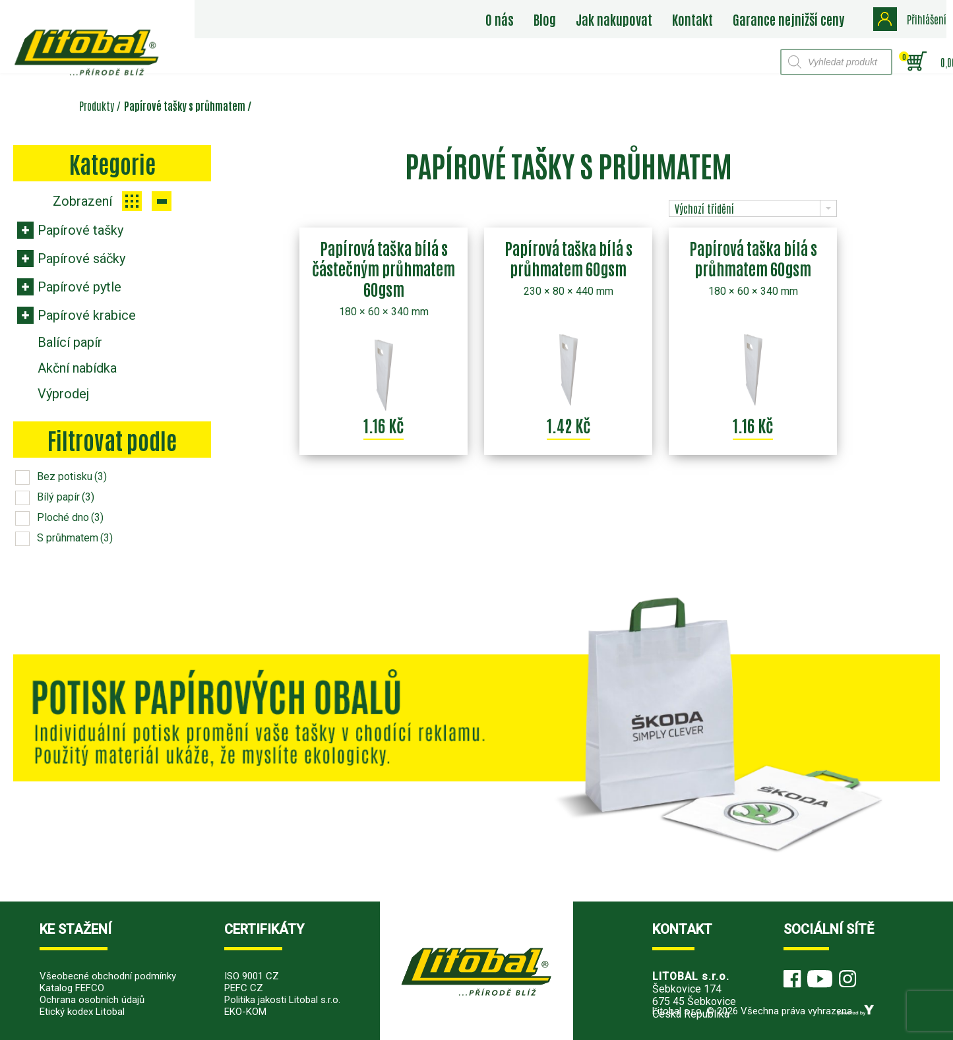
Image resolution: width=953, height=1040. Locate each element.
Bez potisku (72, 476)
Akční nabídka (77, 368)
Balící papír (70, 342)
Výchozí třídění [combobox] (704, 208)
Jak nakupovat (614, 19)
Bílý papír (65, 497)
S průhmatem (75, 538)
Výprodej (63, 394)
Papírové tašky (80, 230)
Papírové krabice (87, 315)
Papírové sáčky (81, 258)
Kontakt (692, 19)
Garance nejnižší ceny (788, 19)
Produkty (96, 105)
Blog (545, 19)
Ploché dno (70, 517)
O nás (499, 19)
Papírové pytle (79, 287)
